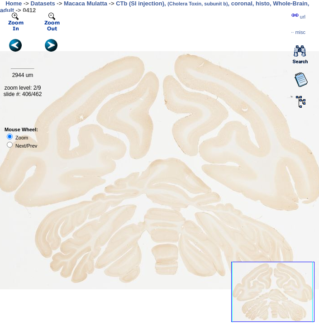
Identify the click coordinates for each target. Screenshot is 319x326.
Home (13, 3)
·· (298, 32)
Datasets (43, 3)
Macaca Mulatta (85, 3)
